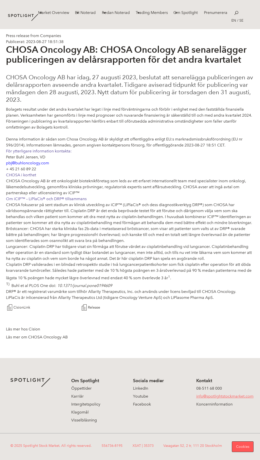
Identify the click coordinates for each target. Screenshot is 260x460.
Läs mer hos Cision (23, 329)
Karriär (77, 396)
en (233, 20)
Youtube (140, 396)
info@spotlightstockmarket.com (225, 396)
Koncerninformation (214, 404)
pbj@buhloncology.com (27, 163)
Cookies (242, 447)
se (241, 20)
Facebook (142, 404)
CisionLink (21, 307)
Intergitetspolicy (85, 404)
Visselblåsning (84, 420)
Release (94, 307)
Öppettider (81, 388)
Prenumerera (215, 12)
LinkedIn (140, 388)
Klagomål (80, 412)
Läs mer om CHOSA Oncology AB (37, 337)
